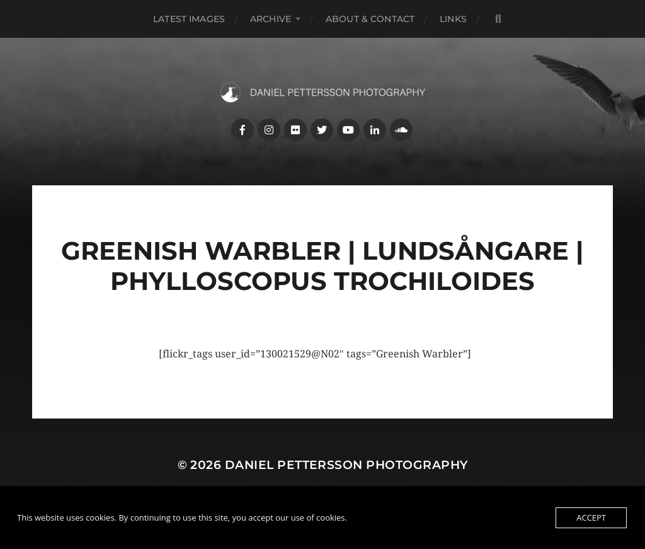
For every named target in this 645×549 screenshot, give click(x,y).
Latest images (189, 19)
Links (453, 19)
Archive (270, 19)
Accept (591, 517)
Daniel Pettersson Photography (346, 465)
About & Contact (370, 19)
